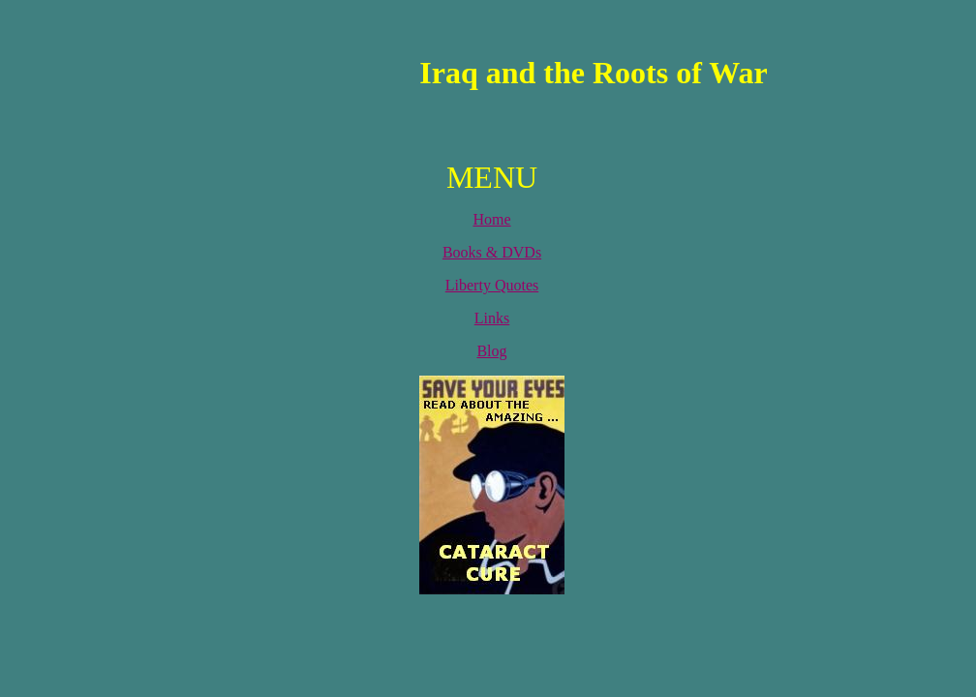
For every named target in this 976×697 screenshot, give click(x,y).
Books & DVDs (491, 252)
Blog (491, 351)
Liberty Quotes (491, 285)
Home (491, 219)
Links (491, 318)
